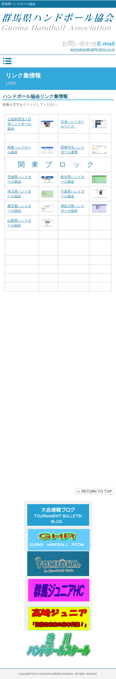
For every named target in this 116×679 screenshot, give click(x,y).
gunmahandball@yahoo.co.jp (92, 49)
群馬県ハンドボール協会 (58, 22)
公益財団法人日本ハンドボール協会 (19, 123)
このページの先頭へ (94, 491)
